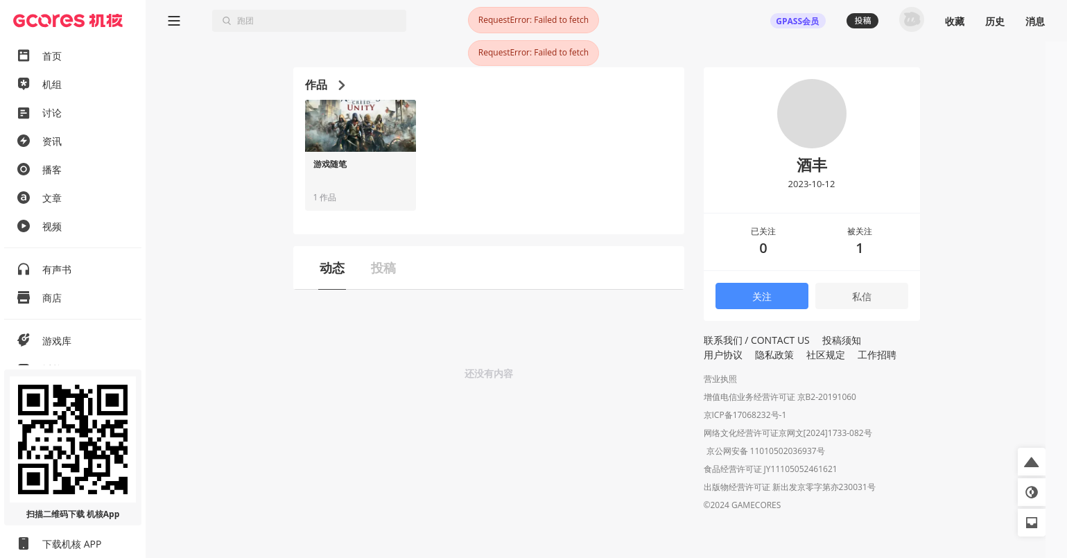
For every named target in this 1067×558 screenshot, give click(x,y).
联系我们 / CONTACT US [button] (757, 340)
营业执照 (720, 379)
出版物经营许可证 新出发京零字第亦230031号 (790, 488)
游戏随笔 (330, 164)
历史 (995, 21)
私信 (861, 296)
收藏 (954, 21)
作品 (325, 84)
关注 (762, 296)
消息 (1035, 21)
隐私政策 (774, 354)
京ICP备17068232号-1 (745, 415)
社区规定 (825, 354)
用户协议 (723, 354)
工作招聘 (877, 354)
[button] (1032, 462)
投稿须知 (841, 340)
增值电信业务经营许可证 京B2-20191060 (780, 397)
